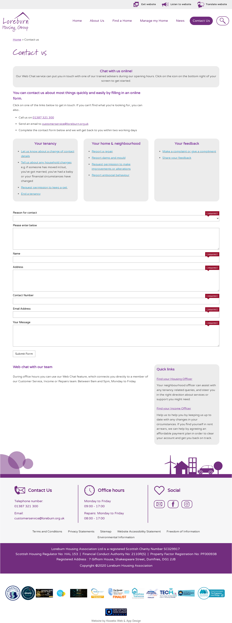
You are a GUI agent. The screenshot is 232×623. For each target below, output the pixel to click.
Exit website (148, 4)
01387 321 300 (43, 117)
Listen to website (180, 4)
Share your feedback (176, 158)
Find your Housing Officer (174, 379)
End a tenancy (31, 194)
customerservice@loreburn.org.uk (65, 124)
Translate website (216, 4)
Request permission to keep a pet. (44, 187)
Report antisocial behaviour (110, 175)
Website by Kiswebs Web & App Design (116, 620)
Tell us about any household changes (46, 162)
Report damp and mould (108, 158)
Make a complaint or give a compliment (189, 151)
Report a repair (102, 151)
